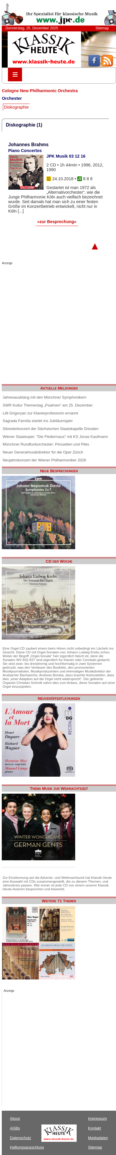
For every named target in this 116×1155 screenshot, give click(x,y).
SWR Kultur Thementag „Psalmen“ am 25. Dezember (48, 405)
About (15, 1118)
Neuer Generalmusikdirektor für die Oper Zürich (43, 452)
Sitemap (102, 28)
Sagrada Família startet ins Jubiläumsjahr (38, 421)
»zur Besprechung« (57, 221)
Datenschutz (20, 1138)
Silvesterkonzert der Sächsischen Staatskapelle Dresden (50, 428)
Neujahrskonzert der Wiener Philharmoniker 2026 (44, 460)
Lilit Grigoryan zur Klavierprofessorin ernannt (40, 413)
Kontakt (94, 1128)
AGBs (15, 1128)
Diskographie (16, 107)
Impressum (97, 1118)
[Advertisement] (55, 323)
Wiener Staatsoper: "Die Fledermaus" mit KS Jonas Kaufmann (55, 436)
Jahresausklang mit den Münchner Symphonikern (44, 397)
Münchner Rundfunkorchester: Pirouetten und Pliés (46, 444)
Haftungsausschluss (27, 1147)
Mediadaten (98, 1138)
